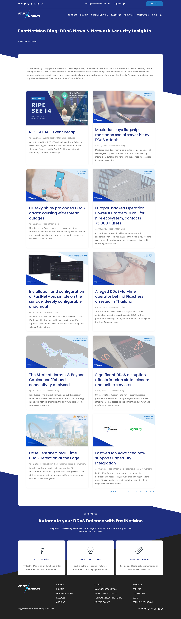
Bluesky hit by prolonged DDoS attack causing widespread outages (57, 213)
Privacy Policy (102, 602)
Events (46, 138)
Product (72, 15)
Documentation (99, 15)
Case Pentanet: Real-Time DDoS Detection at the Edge (54, 456)
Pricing (84, 15)
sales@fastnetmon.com (95, 3)
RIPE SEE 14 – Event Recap (52, 132)
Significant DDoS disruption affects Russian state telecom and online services (122, 379)
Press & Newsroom (77, 464)
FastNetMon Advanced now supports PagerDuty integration (120, 458)
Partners (116, 15)
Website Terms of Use (106, 593)
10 (137, 491)
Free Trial (154, 3)
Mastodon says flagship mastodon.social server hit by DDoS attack (122, 134)
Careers (137, 589)
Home (21, 41)
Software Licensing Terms (108, 598)
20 (141, 491)
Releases (60, 598)
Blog (154, 15)
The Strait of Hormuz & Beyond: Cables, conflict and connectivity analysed (57, 379)
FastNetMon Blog (58, 138)
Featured (71, 138)
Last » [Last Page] (151, 491)
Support (117, 3)
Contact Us (143, 15)
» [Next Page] (146, 491)
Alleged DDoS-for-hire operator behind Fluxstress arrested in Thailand (119, 296)
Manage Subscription (106, 589)
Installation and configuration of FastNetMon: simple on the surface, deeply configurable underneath (56, 299)
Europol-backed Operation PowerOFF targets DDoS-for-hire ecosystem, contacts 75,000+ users (121, 216)
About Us (129, 15)
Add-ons (60, 602)
